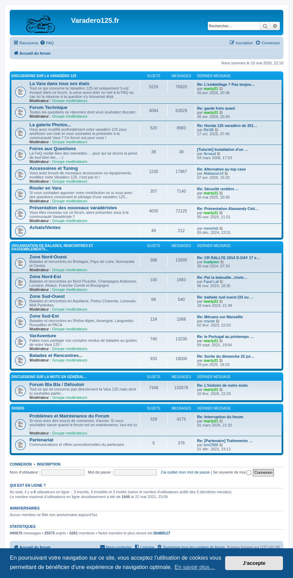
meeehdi (211, 228)
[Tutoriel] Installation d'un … (222, 149)
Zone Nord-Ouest (48, 256)
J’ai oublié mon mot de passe (185, 472)
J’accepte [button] (254, 563)
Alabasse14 (214, 173)
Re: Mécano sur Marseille (220, 317)
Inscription (49, 464)
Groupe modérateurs (69, 101)
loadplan (211, 262)
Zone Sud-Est (44, 316)
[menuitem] (47, 43)
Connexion (21, 464)
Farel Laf (211, 281)
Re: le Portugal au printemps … (225, 336)
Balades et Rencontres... (55, 355)
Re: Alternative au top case (221, 169)
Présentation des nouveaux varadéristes (73, 207)
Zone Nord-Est (45, 276)
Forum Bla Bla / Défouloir (56, 384)
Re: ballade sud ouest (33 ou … (225, 297)
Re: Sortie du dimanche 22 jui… (225, 356)
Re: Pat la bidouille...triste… (222, 277)
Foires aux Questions (52, 148)
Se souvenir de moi (232, 472)
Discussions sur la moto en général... (49, 377)
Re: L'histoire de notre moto (222, 385)
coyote (209, 321)
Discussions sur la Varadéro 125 (43, 76)
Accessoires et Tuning (53, 168)
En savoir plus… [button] (195, 567)
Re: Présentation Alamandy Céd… (227, 209)
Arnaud (210, 154)
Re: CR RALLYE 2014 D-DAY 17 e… (228, 258)
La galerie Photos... (50, 124)
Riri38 (209, 130)
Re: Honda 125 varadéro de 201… (227, 125)
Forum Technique (48, 107)
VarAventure (42, 335)
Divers (17, 408)
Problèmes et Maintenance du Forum (69, 416)
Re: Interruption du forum (220, 417)
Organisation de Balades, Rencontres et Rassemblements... (52, 247)
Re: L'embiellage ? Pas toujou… (226, 84)
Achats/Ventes (45, 227)
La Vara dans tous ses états (59, 83)
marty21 (211, 88)
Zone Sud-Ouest (47, 296)
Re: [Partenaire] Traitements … (225, 441)
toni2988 (211, 445)
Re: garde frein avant (216, 108)
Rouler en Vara (45, 188)
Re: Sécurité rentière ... (218, 189)
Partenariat (41, 439)
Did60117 (161, 533)
